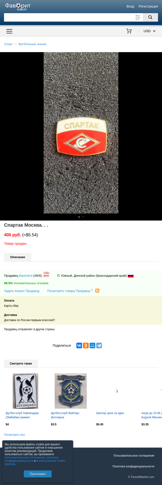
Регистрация (148, 6)
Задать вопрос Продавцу (22, 291)
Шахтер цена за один (110, 413)
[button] (158, 56)
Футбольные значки (32, 44)
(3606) (37, 275)
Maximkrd (25, 275)
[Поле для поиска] (81, 17)
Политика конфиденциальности (133, 466)
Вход (130, 6)
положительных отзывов (26, 283)
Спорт (8, 44)
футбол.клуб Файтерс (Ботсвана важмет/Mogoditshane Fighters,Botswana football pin (70, 415)
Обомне (47, 274)
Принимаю (37, 474)
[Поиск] (150, 17)
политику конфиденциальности (31, 459)
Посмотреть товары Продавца (70, 291)
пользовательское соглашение (25, 457)
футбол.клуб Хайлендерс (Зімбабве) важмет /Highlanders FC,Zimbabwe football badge (23, 415)
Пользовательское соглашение (133, 455)
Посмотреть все (14, 434)
